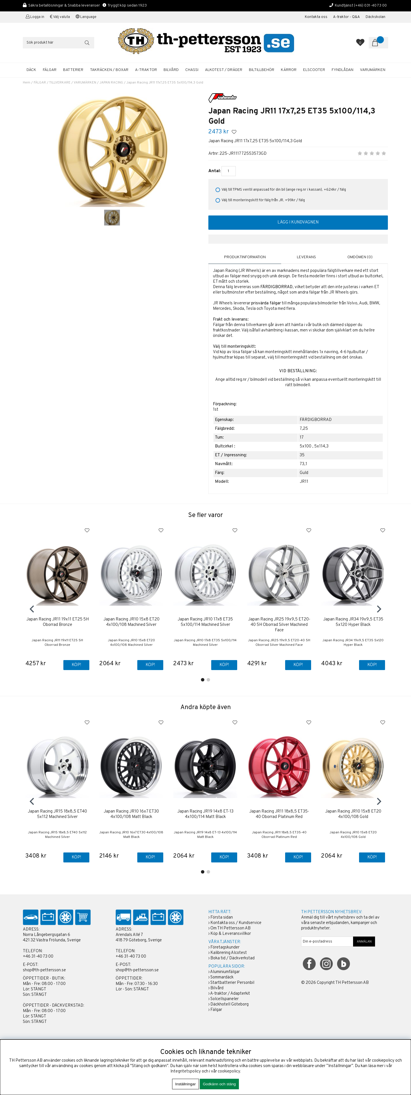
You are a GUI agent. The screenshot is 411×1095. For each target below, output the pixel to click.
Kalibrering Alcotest (228, 953)
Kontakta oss (316, 17)
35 (302, 455)
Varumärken (372, 70)
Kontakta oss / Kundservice (235, 923)
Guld (304, 472)
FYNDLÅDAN (342, 70)
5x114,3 (321, 446)
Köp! (76, 665)
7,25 (304, 428)
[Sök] (58, 42)
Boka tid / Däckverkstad (232, 958)
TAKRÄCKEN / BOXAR (109, 70)
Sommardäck (221, 977)
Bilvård (216, 988)
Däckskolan (375, 17)
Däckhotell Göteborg (229, 1005)
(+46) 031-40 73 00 (370, 5)
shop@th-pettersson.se (44, 970)
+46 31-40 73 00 (38, 957)
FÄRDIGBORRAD (316, 419)
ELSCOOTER (314, 70)
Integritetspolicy (185, 1071)
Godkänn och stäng (219, 1084)
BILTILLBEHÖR (261, 70)
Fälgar (216, 1010)
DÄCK (31, 70)
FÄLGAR (50, 70)
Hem (26, 82)
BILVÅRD (171, 70)
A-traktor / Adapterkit (230, 994)
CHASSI (191, 70)
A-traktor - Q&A (346, 17)
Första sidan (221, 918)
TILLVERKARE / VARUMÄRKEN (72, 82)
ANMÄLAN (364, 942)
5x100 (305, 446)
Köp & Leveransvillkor (230, 934)
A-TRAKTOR (146, 70)
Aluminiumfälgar (225, 972)
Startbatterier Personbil (232, 983)
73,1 (303, 464)
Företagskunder (224, 948)
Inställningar (185, 1084)
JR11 (304, 481)
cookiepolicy (229, 1071)
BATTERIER (73, 70)
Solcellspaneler (224, 999)
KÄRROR (289, 70)
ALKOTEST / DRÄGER (223, 70)
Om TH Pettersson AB (230, 928)
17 (302, 437)
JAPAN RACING (111, 82)
